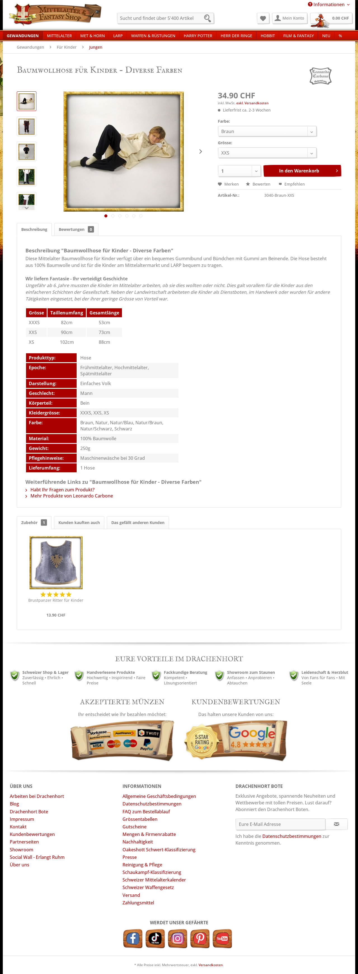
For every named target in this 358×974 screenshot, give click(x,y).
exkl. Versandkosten (252, 103)
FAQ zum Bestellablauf (146, 812)
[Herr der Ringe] (236, 35)
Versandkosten (211, 965)
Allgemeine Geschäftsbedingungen (159, 796)
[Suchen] (209, 19)
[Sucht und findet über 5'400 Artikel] (165, 18)
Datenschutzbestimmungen (152, 804)
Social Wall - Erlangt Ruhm (37, 857)
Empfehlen (292, 184)
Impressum (22, 819)
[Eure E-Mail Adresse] (280, 824)
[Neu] (326, 35)
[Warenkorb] (331, 18)
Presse (130, 857)
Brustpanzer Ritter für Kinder (55, 600)
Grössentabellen (140, 819)
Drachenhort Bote (29, 812)
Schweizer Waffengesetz (148, 887)
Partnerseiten (24, 842)
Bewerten (259, 184)
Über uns (19, 865)
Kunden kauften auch (79, 522)
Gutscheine (135, 827)
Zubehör (34, 522)
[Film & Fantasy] (298, 35)
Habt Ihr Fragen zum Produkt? (60, 490)
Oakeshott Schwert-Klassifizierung (159, 850)
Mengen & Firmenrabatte (149, 834)
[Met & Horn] (92, 35)
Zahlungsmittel (138, 903)
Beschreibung (34, 229)
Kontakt (18, 827)
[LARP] (118, 35)
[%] (340, 35)
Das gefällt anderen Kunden (137, 522)
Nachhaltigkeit (138, 842)
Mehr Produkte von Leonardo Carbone (69, 496)
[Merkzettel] (263, 18)
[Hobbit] (267, 35)
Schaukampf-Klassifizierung (152, 872)
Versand (131, 895)
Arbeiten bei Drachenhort (37, 796)
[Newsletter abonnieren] (336, 824)
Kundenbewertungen (32, 834)
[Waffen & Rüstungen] (153, 35)
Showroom (21, 850)
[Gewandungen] (23, 35)
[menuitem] (165, 18)
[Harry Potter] (198, 35)
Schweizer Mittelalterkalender (154, 880)
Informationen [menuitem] (327, 4)
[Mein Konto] (289, 18)
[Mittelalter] (59, 35)
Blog (14, 804)
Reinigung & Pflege (142, 865)
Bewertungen (76, 229)
